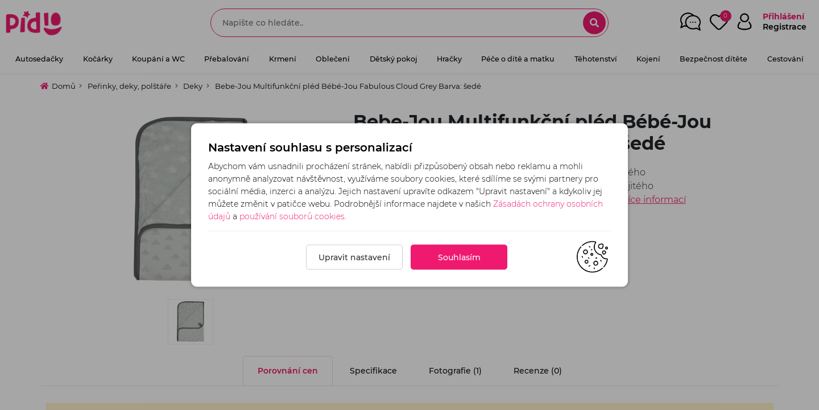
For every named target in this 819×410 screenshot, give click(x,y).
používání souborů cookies (292, 216)
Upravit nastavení (354, 257)
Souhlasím (459, 257)
